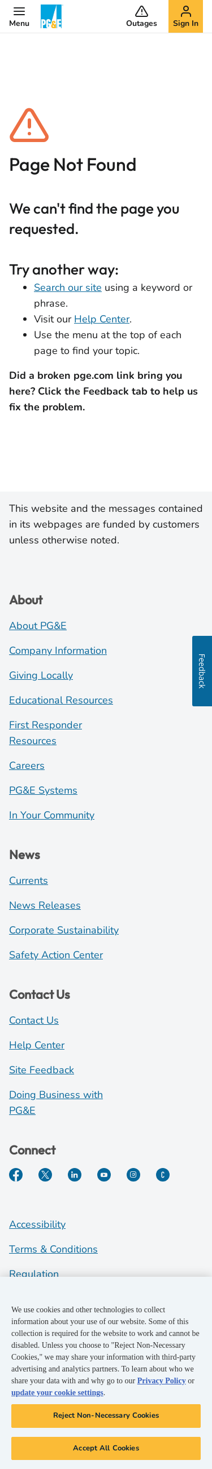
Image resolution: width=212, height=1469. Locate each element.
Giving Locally (41, 675)
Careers (27, 765)
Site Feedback (41, 1070)
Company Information (58, 650)
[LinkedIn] (74, 1174)
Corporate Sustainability (64, 930)
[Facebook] (15, 1174)
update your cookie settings (57, 1396)
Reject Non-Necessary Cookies (106, 1419)
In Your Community (51, 815)
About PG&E (38, 625)
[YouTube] (104, 1174)
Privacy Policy (161, 1384)
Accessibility (37, 1224)
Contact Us (34, 1020)
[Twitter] (45, 1174)
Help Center (101, 319)
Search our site (68, 287)
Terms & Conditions (53, 1249)
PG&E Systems (43, 790)
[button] (19, 16)
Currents (28, 880)
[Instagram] (133, 1174)
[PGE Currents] (162, 1174)
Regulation (34, 1274)
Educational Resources (61, 700)
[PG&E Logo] (52, 16)
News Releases (45, 905)
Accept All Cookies (106, 1452)
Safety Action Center (56, 955)
